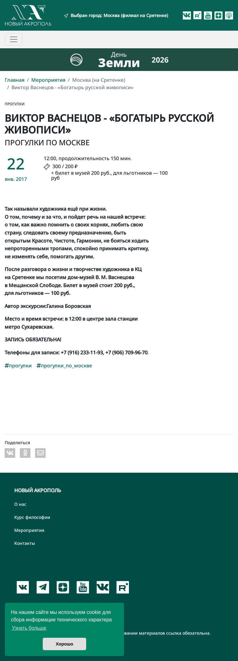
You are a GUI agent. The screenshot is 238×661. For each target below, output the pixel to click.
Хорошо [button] (64, 643)
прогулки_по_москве (64, 365)
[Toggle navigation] (13, 39)
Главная (14, 80)
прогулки (18, 365)
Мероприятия (48, 80)
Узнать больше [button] (29, 628)
